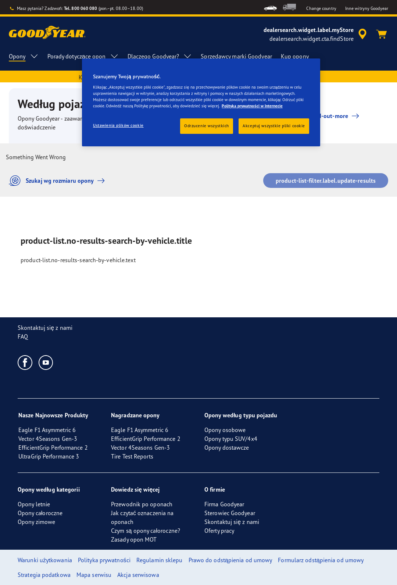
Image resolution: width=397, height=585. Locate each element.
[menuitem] (270, 7)
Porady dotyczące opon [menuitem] (83, 56)
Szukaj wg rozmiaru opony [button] (58, 180)
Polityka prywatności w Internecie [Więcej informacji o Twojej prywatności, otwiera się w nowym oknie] (252, 105)
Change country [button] (321, 8)
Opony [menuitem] (24, 56)
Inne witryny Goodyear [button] (366, 8)
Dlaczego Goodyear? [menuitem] (160, 56)
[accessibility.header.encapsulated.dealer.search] (316, 34)
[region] (201, 102)
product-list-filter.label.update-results (326, 180)
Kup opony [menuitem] (295, 56)
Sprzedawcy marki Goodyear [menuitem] (236, 56)
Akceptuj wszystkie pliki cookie (274, 125)
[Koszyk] (381, 34)
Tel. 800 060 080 (80, 8)
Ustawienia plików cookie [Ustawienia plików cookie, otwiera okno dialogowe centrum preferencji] (118, 125)
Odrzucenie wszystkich (206, 125)
